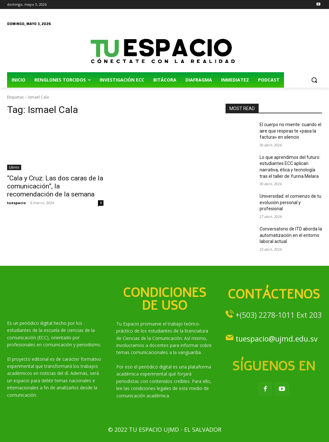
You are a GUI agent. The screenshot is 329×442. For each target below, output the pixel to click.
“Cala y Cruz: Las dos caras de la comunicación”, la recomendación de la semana (55, 186)
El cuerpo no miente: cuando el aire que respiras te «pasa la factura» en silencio (290, 131)
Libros (14, 167)
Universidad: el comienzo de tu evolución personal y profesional (290, 202)
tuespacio (16, 202)
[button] (314, 80)
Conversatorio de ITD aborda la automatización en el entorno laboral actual (291, 235)
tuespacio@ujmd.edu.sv (276, 339)
